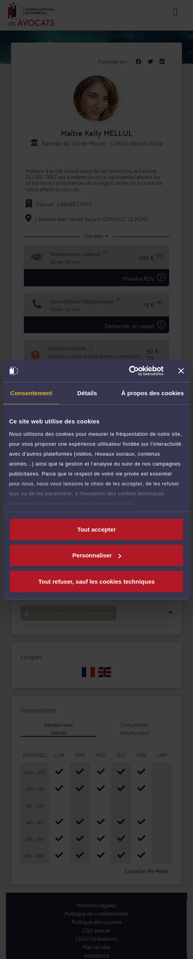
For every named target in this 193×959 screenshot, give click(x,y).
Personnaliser (96, 555)
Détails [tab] (87, 392)
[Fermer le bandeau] (181, 371)
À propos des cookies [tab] (152, 392)
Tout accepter (96, 529)
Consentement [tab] (31, 392)
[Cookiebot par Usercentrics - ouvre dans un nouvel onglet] (129, 371)
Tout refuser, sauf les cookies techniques (96, 581)
